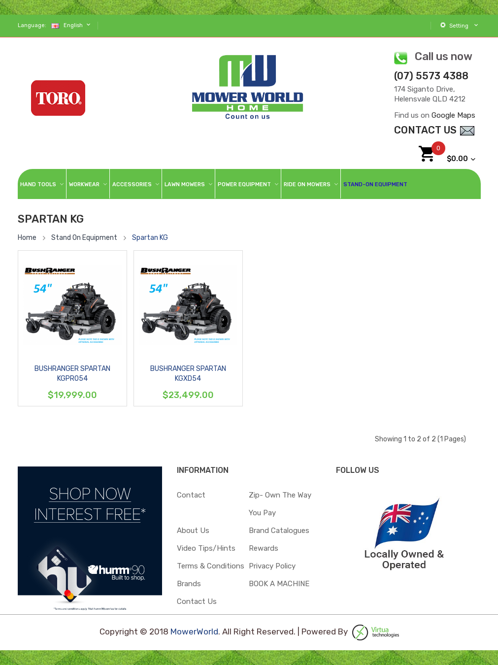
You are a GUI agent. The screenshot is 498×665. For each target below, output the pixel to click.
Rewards (263, 548)
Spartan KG (150, 237)
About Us (193, 530)
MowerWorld (194, 632)
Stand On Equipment (84, 237)
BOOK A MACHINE (279, 583)
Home (27, 237)
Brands (189, 583)
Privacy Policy (272, 566)
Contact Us (197, 601)
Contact (191, 495)
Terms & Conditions (210, 566)
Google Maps (453, 115)
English (72, 25)
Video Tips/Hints (206, 548)
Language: (32, 25)
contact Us (434, 130)
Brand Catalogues (279, 530)
